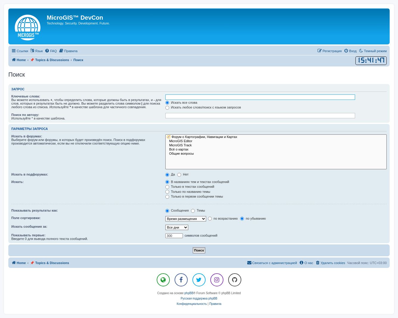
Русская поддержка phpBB (199, 298)
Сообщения (177, 210)
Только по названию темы (187, 191)
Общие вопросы (276, 154)
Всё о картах (276, 150)
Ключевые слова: (25, 96)
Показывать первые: (28, 235)
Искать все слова (181, 102)
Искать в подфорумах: (29, 174)
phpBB (188, 293)
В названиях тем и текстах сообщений (197, 182)
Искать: (17, 182)
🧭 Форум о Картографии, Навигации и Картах (276, 137)
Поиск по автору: (25, 115)
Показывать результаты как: (34, 210)
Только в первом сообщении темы (194, 196)
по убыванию (253, 218)
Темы (198, 210)
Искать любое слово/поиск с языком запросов (203, 107)
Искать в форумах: (26, 136)
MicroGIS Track (276, 145)
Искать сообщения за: (29, 226)
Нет (183, 174)
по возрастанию (223, 218)
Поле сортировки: (26, 218)
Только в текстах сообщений (189, 186)
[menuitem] (51, 51)
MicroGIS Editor (276, 141)
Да (170, 174)
